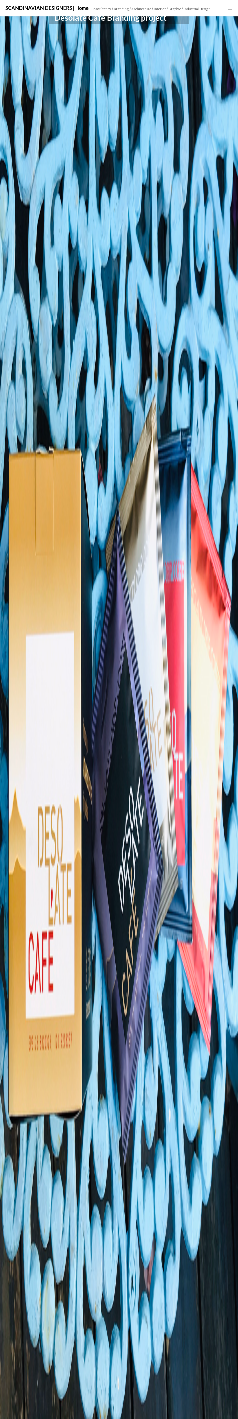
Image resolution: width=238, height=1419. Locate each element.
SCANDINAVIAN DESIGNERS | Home (47, 8)
